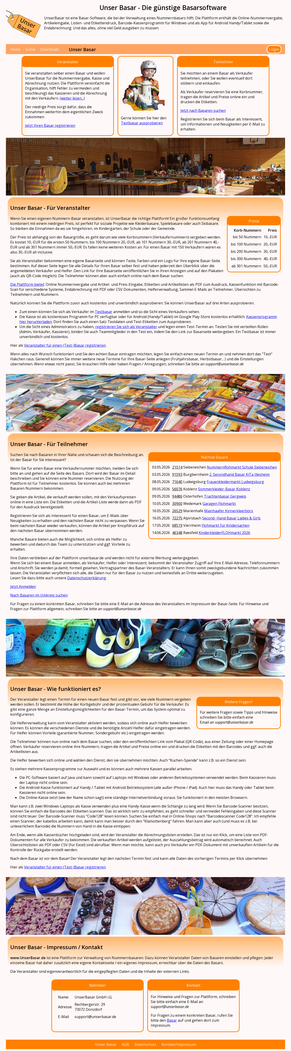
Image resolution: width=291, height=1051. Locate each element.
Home (15, 49)
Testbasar (103, 311)
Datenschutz (145, 1044)
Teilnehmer (223, 61)
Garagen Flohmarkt (219, 503)
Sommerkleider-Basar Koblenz (224, 489)
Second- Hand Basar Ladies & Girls (231, 518)
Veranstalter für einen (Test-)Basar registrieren (65, 345)
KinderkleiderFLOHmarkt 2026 (224, 532)
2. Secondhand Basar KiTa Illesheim (239, 474)
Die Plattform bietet (27, 284)
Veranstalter (67, 61)
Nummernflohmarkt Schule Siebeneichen (242, 467)
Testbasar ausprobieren (142, 122)
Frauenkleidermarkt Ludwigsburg (235, 481)
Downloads (49, 49)
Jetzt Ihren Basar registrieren (50, 125)
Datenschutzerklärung (86, 577)
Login (274, 49)
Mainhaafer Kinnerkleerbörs (228, 510)
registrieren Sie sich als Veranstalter (126, 326)
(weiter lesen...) (72, 98)
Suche (30, 49)
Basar (172, 1020)
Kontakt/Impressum (179, 1044)
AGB (125, 1044)
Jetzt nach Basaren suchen (203, 110)
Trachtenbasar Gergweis (225, 496)
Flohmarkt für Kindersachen (225, 525)
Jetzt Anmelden (23, 586)
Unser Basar (105, 1044)
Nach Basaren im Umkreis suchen (39, 595)
